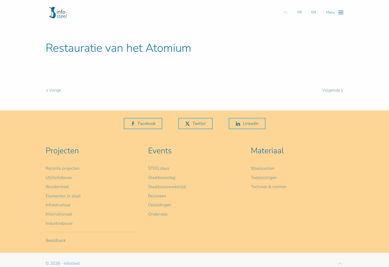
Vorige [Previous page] (53, 90)
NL (286, 12)
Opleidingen (159, 205)
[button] (334, 12)
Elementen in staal (63, 196)
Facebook (143, 123)
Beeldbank (56, 240)
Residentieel (57, 187)
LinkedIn (247, 123)
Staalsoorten (263, 168)
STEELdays (158, 168)
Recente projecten (63, 168)
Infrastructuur (58, 205)
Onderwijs (158, 214)
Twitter (195, 123)
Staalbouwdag (161, 177)
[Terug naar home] (58, 12)
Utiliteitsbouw (59, 177)
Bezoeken (157, 196)
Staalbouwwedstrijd (167, 187)
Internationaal (59, 214)
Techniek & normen (269, 187)
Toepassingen (264, 177)
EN (313, 12)
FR (299, 12)
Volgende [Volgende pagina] (332, 90)
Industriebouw (59, 223)
